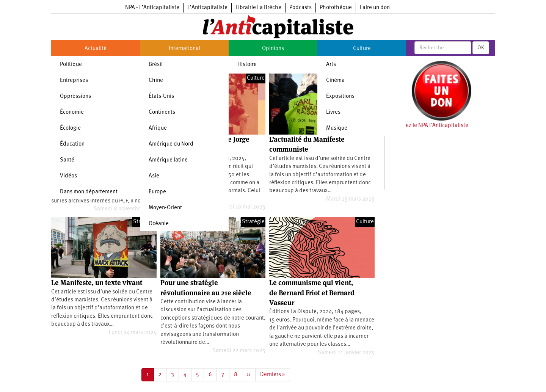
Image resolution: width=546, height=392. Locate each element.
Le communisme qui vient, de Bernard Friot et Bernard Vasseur (312, 292)
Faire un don (375, 8)
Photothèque (336, 8)
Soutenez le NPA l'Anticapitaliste (428, 126)
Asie (154, 176)
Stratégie (253, 222)
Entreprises (74, 80)
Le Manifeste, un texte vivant (96, 282)
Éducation (72, 144)
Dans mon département (89, 192)
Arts (331, 64)
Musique (336, 128)
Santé (67, 160)
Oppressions (75, 96)
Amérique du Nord (171, 144)
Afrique (158, 128)
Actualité (96, 49)
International (184, 49)
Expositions (340, 96)
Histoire (247, 64)
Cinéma (335, 80)
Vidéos (68, 176)
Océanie (159, 224)
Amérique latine (168, 160)
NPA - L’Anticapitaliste (152, 8)
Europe (157, 192)
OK (480, 47)
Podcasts (300, 8)
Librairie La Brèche (258, 8)
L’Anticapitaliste (207, 8)
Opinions (273, 49)
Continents (162, 112)
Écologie (70, 128)
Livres (333, 112)
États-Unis (161, 96)
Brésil (156, 64)
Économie (72, 112)
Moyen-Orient (165, 208)
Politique (71, 64)
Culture (362, 49)
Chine (156, 80)
